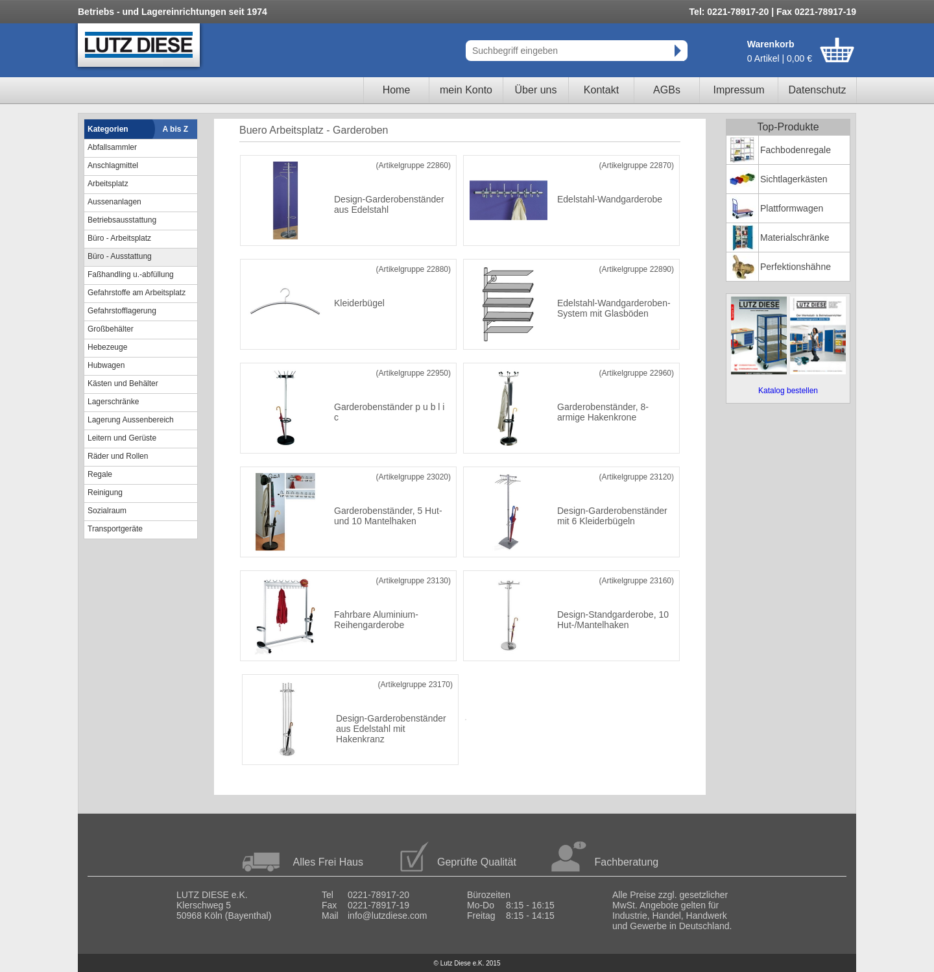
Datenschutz (817, 89)
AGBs (666, 89)
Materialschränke (795, 237)
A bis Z (176, 129)
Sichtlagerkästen (794, 179)
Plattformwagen (791, 208)
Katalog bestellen (788, 390)
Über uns (536, 89)
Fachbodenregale (795, 150)
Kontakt (601, 89)
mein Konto (466, 89)
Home (397, 89)
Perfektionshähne (795, 266)
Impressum (738, 89)
